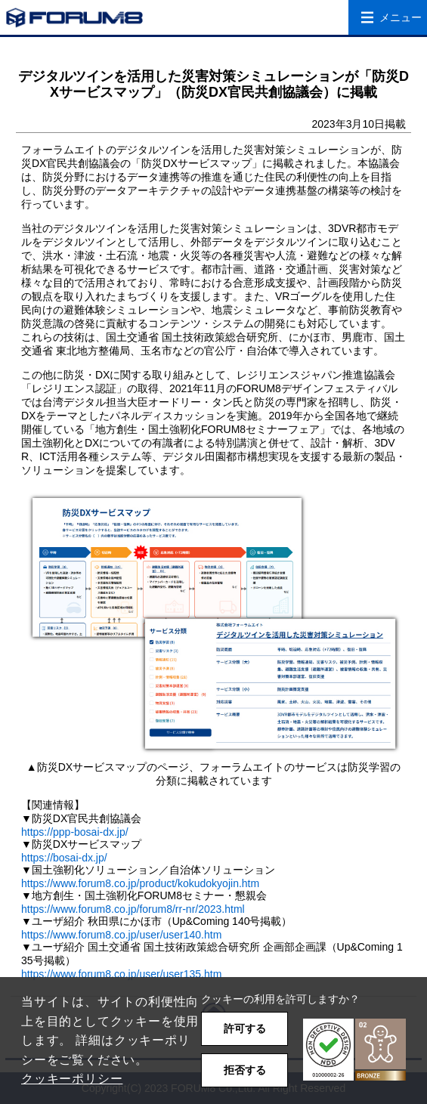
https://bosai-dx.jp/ (64, 858)
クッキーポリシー (71, 1078)
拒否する (245, 1070)
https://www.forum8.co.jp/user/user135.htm (121, 974)
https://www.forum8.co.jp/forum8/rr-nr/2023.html (133, 909)
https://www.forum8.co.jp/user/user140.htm (121, 935)
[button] (354, 1050)
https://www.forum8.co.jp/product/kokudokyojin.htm (140, 883)
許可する (245, 1028)
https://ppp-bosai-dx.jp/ (74, 832)
